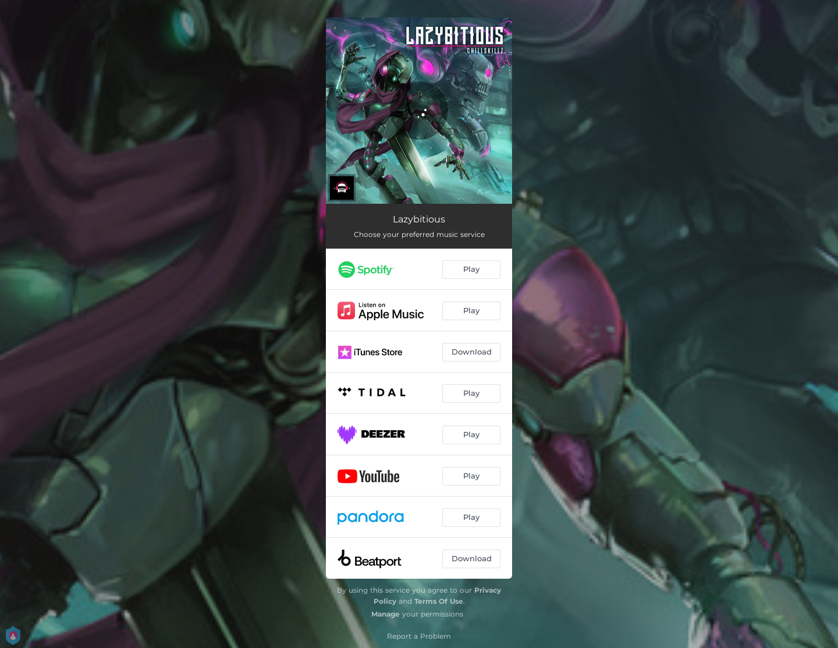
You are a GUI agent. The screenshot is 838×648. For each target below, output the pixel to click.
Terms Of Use (438, 601)
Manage (385, 614)
